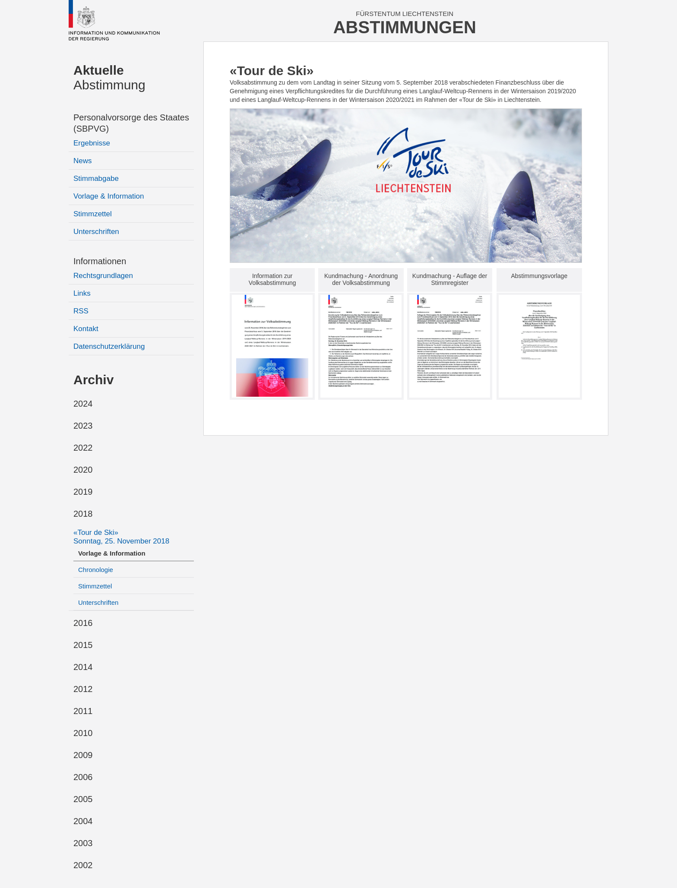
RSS (81, 311)
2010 (83, 733)
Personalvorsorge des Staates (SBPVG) (131, 123)
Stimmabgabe (96, 178)
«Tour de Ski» (121, 536)
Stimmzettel (92, 214)
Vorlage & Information (108, 196)
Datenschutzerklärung (109, 346)
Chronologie (95, 569)
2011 (83, 711)
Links (82, 293)
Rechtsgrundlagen (103, 276)
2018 (83, 513)
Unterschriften (96, 232)
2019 (83, 491)
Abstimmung (109, 77)
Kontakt (85, 329)
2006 (83, 777)
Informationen (99, 261)
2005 (83, 799)
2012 (83, 689)
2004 (83, 821)
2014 (83, 667)
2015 (83, 645)
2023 (83, 425)
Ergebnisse (91, 143)
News (82, 161)
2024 (83, 403)
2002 (83, 865)
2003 (83, 843)
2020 (83, 469)
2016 (83, 623)
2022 (83, 447)
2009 (83, 755)
